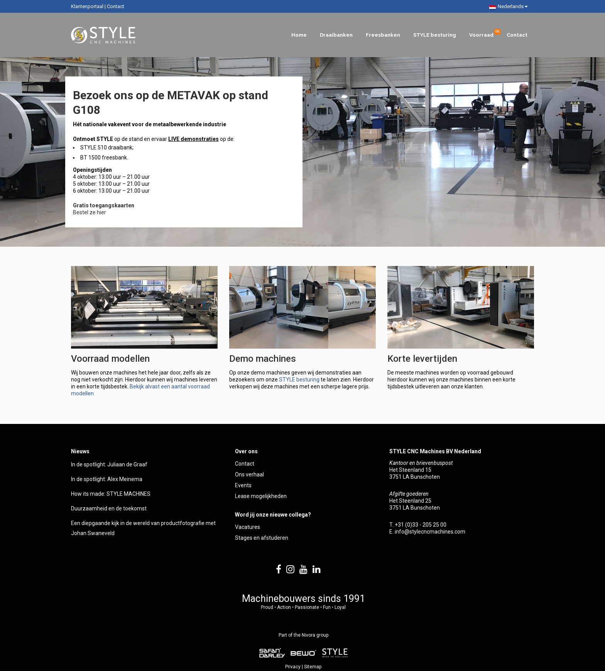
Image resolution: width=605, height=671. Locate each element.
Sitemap (312, 666)
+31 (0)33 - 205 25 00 (420, 525)
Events (243, 485)
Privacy (293, 666)
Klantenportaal (87, 6)
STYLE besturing (299, 379)
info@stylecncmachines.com (430, 532)
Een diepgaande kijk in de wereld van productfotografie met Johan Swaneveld (143, 528)
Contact (115, 6)
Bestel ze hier (89, 212)
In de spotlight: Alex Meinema (106, 479)
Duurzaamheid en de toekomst (109, 508)
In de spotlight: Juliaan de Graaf (109, 464)
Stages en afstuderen (261, 538)
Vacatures (247, 527)
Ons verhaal (249, 474)
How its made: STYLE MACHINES (110, 494)
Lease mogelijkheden (261, 496)
